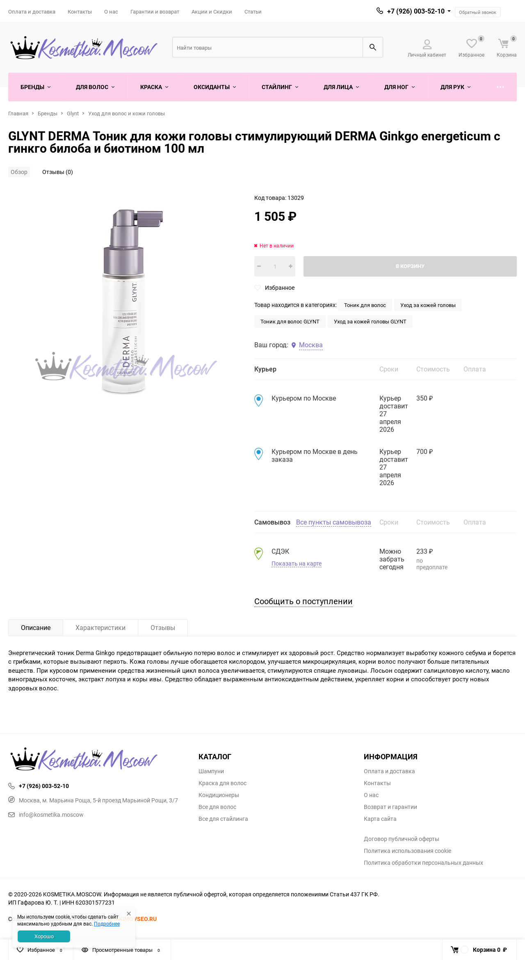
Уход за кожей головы (428, 305)
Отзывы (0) (57, 172)
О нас (111, 11)
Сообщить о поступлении (303, 601)
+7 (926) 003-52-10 (416, 11)
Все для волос (217, 807)
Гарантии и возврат (154, 11)
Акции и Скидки (212, 11)
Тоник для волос (365, 305)
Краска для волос (223, 783)
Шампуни (211, 771)
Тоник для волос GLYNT (290, 321)
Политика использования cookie (407, 851)
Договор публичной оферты (401, 839)
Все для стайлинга (223, 819)
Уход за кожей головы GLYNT (370, 321)
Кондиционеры (219, 795)
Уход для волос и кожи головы (126, 113)
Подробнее (107, 923)
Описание (35, 627)
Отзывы (163, 627)
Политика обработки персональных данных (423, 863)
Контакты (80, 11)
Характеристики (100, 627)
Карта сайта (380, 819)
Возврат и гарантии (390, 807)
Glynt (73, 113)
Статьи (253, 11)
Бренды (47, 113)
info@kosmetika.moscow (46, 814)
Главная (18, 113)
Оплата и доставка (31, 11)
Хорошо (44, 936)
